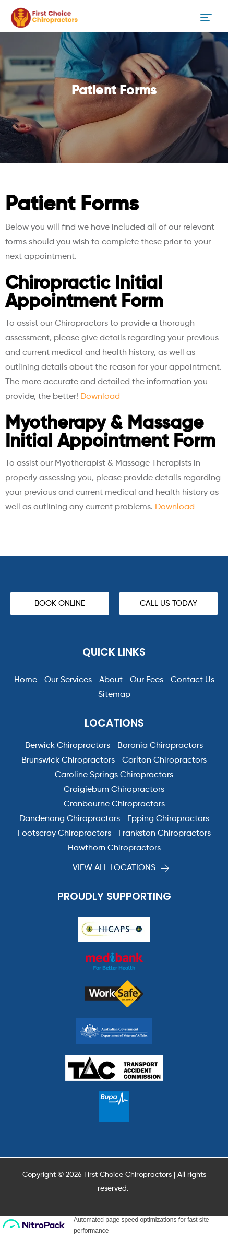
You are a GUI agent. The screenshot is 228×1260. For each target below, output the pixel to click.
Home (25, 680)
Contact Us (192, 680)
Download (100, 397)
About (111, 680)
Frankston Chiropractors (164, 833)
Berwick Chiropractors (67, 746)
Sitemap (114, 695)
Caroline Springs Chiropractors (114, 775)
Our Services (68, 680)
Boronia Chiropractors (160, 746)
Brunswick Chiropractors (68, 760)
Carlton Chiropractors (164, 760)
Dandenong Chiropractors (69, 819)
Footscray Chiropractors (64, 833)
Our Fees (146, 680)
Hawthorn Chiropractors (114, 848)
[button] (59, 603)
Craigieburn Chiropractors (114, 790)
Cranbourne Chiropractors (114, 804)
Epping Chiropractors (168, 819)
